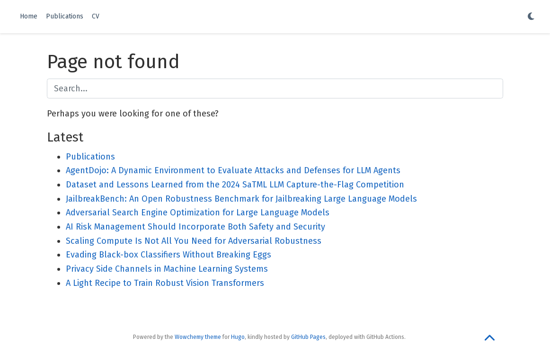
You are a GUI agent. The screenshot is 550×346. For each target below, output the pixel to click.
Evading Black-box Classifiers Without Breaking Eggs (168, 254)
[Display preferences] (531, 16)
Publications (90, 156)
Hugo (238, 337)
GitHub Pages (308, 337)
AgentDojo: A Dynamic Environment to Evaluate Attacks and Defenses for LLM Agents (233, 170)
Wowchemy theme (198, 337)
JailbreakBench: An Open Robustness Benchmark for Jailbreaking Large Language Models (241, 199)
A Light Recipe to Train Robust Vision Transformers (165, 283)
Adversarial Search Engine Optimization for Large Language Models (197, 212)
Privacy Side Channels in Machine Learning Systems (167, 269)
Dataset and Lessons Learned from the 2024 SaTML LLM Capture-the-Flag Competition (235, 184)
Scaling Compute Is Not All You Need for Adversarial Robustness (193, 241)
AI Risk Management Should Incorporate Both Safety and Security (195, 227)
